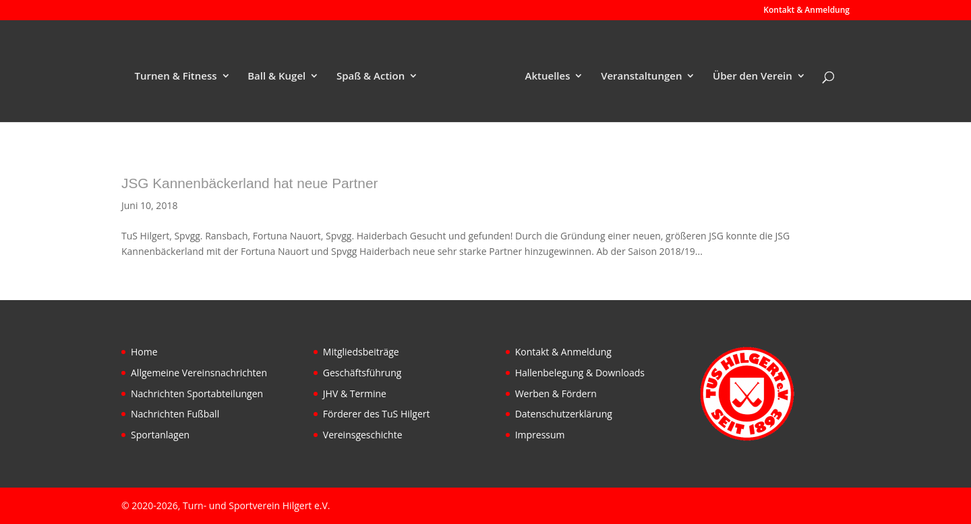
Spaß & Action (370, 76)
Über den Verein (752, 76)
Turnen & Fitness (176, 76)
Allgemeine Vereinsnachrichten (199, 372)
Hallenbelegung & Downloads (580, 372)
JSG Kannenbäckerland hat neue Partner (249, 183)
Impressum (540, 434)
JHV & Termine (354, 393)
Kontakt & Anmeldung (806, 11)
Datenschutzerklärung (563, 413)
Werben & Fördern (556, 393)
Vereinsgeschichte (363, 434)
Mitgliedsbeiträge (361, 351)
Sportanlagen (160, 434)
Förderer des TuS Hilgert (376, 413)
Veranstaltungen (641, 76)
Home (144, 351)
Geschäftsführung (362, 372)
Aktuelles (547, 76)
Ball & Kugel (276, 76)
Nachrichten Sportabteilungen (197, 393)
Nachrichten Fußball (175, 413)
